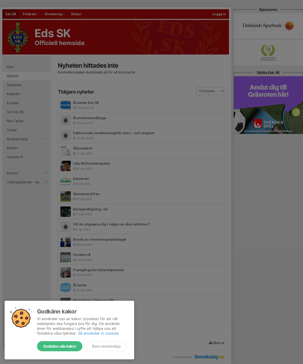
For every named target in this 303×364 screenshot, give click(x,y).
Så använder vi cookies (98, 333)
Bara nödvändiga (106, 346)
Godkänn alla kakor (59, 346)
